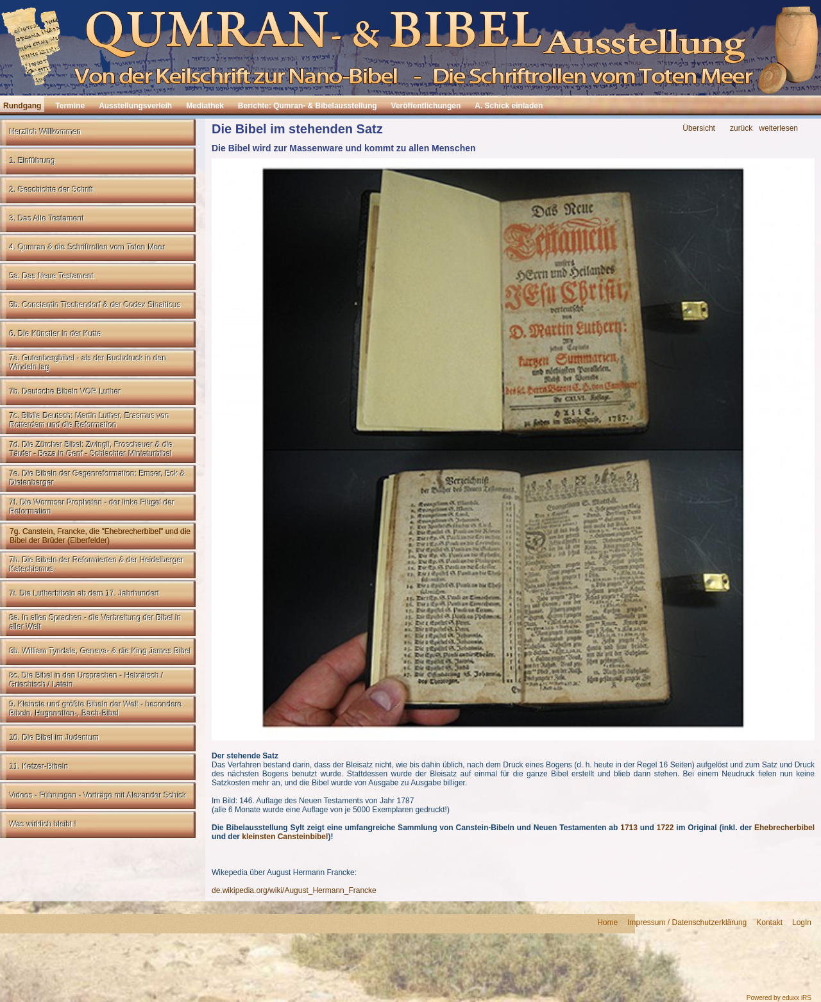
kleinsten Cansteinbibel (285, 836)
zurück (741, 128)
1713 (629, 827)
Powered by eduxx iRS (779, 997)
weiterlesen (778, 128)
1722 (665, 827)
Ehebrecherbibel (784, 827)
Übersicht (698, 128)
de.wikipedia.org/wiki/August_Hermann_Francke (294, 890)
